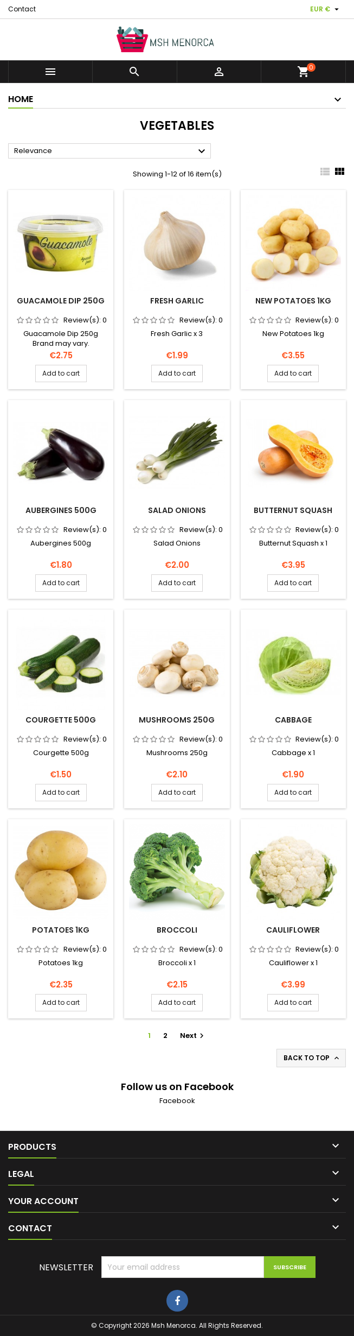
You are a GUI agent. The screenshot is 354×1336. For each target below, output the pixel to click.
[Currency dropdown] (326, 9)
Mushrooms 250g (177, 719)
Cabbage (293, 719)
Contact (22, 9)
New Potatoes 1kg (293, 300)
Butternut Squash (293, 510)
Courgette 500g (60, 719)
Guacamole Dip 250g (61, 300)
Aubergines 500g (60, 510)
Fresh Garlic (177, 300)
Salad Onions (177, 510)
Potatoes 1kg (60, 930)
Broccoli (177, 930)
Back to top (312, 1058)
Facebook (177, 1101)
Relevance (111, 151)
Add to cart (61, 373)
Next (193, 1035)
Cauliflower (293, 930)
